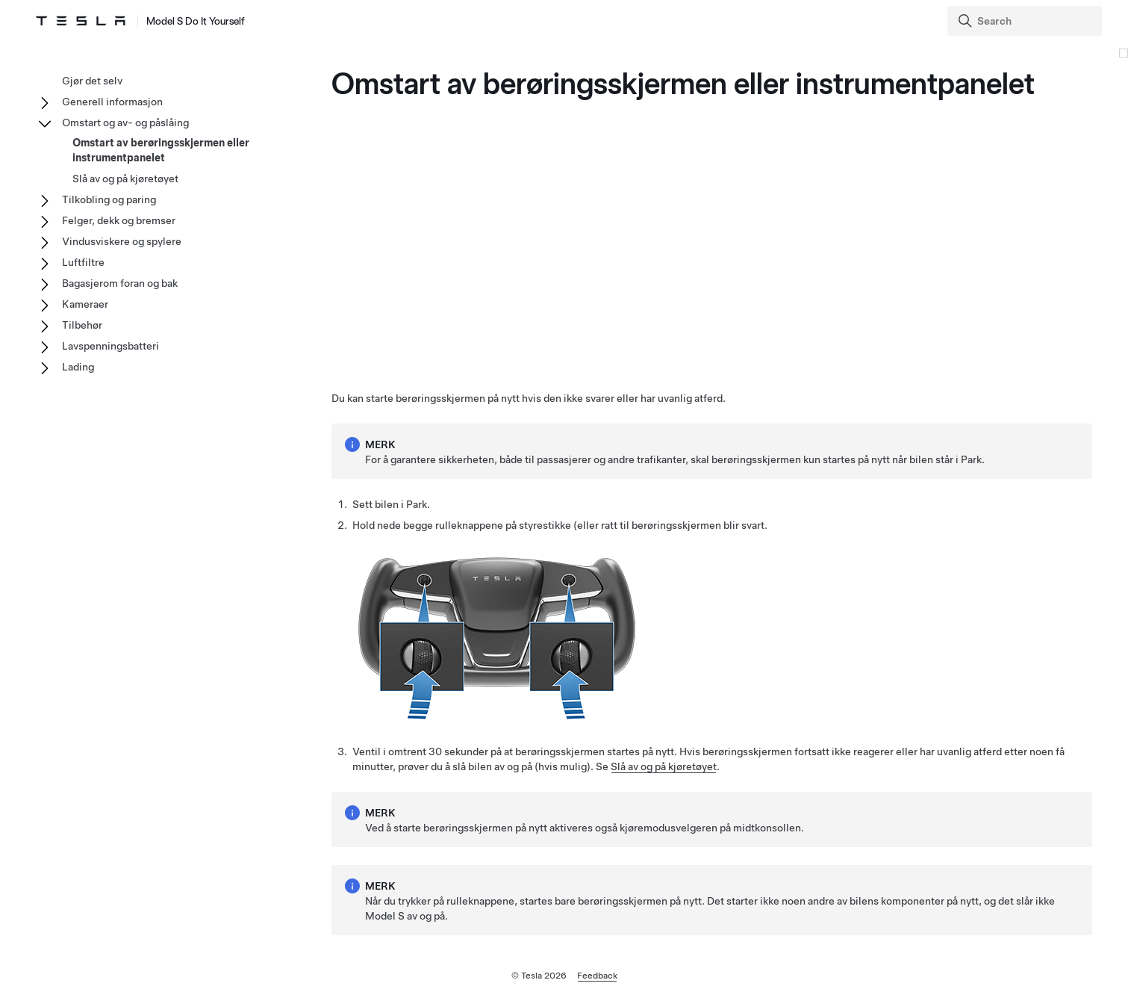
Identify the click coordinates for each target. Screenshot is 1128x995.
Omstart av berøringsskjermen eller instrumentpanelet (160, 150)
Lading (78, 367)
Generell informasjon (112, 102)
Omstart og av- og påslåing (125, 122)
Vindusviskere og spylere (121, 241)
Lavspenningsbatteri (110, 346)
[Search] (1026, 20)
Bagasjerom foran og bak (120, 283)
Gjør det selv (92, 81)
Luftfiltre (83, 262)
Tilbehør (82, 325)
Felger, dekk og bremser (118, 220)
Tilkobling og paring (109, 199)
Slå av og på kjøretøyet (664, 766)
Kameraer (85, 304)
